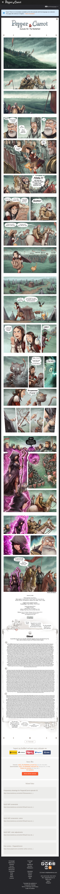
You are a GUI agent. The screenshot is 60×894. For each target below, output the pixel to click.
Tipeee (30, 874)
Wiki (30, 862)
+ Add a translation (29, 13)
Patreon (30, 873)
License (12, 878)
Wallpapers (30, 868)
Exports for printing (30, 768)
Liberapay (30, 871)
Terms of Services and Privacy (30, 886)
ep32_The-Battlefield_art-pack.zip (32, 764)
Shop (11, 873)
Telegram (48, 883)
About (11, 876)
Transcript (30, 741)
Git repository (30, 770)
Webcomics (11, 862)
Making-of (30, 864)
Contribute (12, 871)
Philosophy (12, 868)
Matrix (48, 881)
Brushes (30, 866)
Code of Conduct (30, 888)
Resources (12, 869)
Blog (11, 874)
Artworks (11, 864)
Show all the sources (30, 773)
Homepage (12, 861)
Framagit (30, 861)
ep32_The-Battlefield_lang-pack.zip (34, 766)
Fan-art (12, 866)
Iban (30, 878)
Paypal (30, 876)
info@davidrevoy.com (51, 872)
